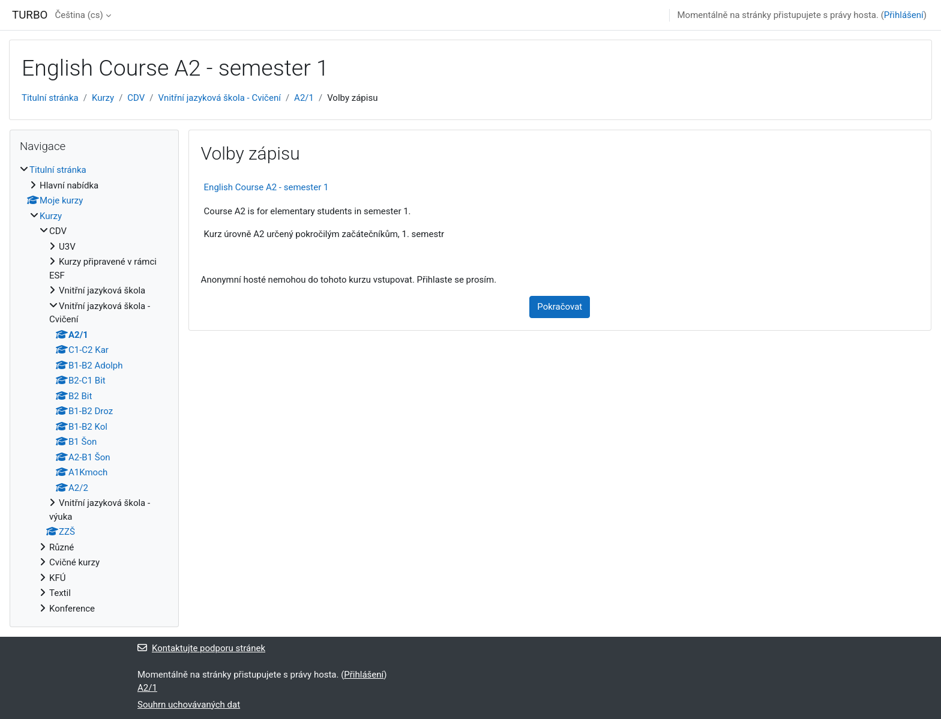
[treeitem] (94, 389)
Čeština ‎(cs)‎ (79, 15)
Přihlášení (904, 15)
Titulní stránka (50, 97)
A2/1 (304, 97)
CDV (136, 97)
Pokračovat (559, 306)
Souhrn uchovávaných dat (188, 704)
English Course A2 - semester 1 (266, 187)
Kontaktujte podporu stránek (201, 648)
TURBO (29, 15)
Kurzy (103, 97)
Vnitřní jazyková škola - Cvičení (219, 97)
